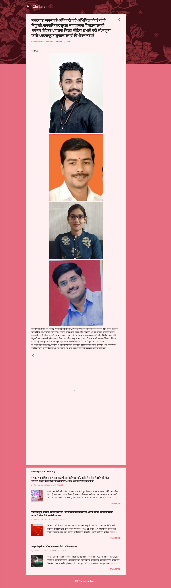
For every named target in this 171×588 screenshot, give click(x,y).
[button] (118, 20)
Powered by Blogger (85, 581)
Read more (115, 504)
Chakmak (39, 6)
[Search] (143, 7)
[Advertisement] (136, 54)
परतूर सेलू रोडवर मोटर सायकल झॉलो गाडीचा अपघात (54, 546)
